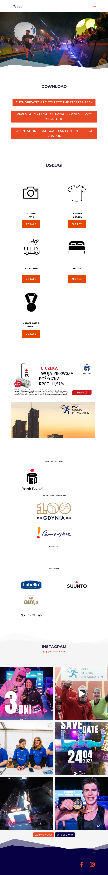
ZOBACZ (31, 224)
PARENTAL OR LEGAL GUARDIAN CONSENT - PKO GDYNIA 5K (54, 116)
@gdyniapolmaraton (54, 651)
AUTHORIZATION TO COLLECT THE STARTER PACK (54, 102)
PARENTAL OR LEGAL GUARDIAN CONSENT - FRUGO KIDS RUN (54, 133)
